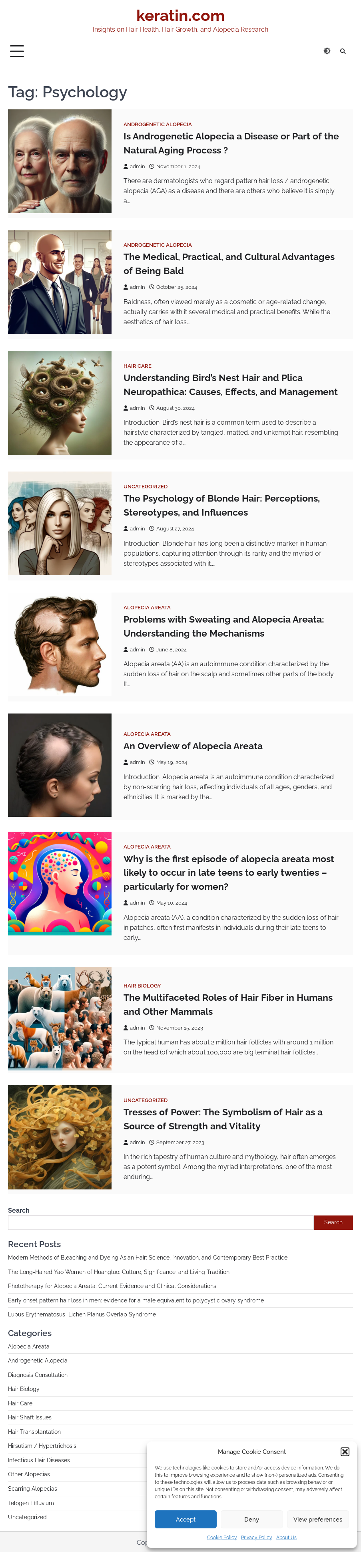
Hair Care (138, 366)
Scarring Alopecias (32, 1487)
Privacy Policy (256, 1537)
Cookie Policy (222, 1537)
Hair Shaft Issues (30, 1416)
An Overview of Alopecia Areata (193, 745)
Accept (185, 1519)
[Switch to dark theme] (327, 51)
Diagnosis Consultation (38, 1374)
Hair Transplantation (34, 1430)
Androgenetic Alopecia (158, 124)
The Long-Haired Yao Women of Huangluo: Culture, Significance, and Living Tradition (118, 1271)
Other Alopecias (29, 1473)
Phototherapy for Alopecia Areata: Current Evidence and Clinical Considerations (112, 1285)
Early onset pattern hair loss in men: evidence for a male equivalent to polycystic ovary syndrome (136, 1299)
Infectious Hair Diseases (39, 1459)
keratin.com (180, 15)
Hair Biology (142, 985)
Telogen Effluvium (31, 1501)
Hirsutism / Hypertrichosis (42, 1444)
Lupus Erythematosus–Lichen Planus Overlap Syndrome (82, 1313)
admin (134, 166)
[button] (345, 1452)
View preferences (317, 1519)
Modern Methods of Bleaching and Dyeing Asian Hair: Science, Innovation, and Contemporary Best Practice (147, 1256)
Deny (251, 1519)
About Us (286, 1537)
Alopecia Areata (147, 607)
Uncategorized (146, 486)
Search (19, 1209)
